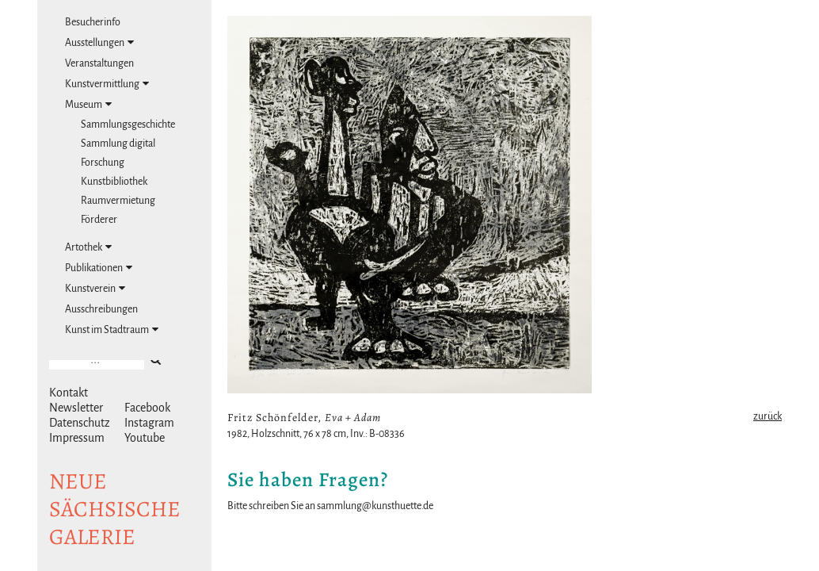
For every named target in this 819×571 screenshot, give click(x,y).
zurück (767, 416)
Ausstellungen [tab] (99, 42)
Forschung (102, 162)
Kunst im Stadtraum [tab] (111, 329)
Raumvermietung (118, 200)
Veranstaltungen (99, 63)
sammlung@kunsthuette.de (375, 506)
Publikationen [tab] (98, 268)
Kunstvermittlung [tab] (107, 84)
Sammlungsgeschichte (128, 124)
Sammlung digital (118, 143)
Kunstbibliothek (114, 181)
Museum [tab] (88, 104)
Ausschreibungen (101, 309)
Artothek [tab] (88, 247)
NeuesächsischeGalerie (115, 509)
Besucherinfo (92, 22)
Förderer (99, 219)
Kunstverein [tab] (95, 288)
